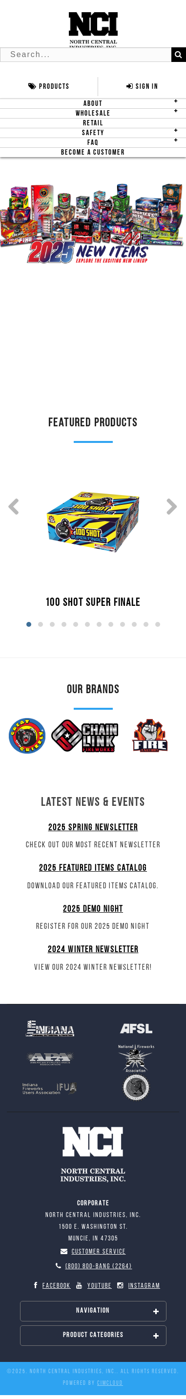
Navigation (118, 1311)
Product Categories (111, 1335)
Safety (93, 133)
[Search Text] (93, 54)
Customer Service (93, 1252)
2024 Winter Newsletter (93, 950)
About (93, 103)
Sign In (142, 86)
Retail (93, 123)
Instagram (138, 1286)
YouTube (93, 1286)
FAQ (93, 142)
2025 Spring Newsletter (93, 828)
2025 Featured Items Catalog (93, 868)
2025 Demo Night (93, 909)
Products (49, 86)
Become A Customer (93, 152)
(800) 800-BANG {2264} (93, 1266)
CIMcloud (110, 1383)
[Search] (178, 54)
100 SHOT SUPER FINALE (93, 603)
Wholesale (93, 113)
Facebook (50, 1286)
